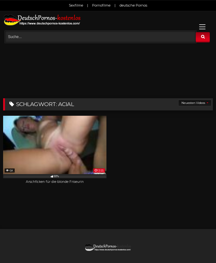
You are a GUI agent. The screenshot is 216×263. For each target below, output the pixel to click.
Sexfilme (76, 5)
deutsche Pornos (133, 5)
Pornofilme (101, 5)
